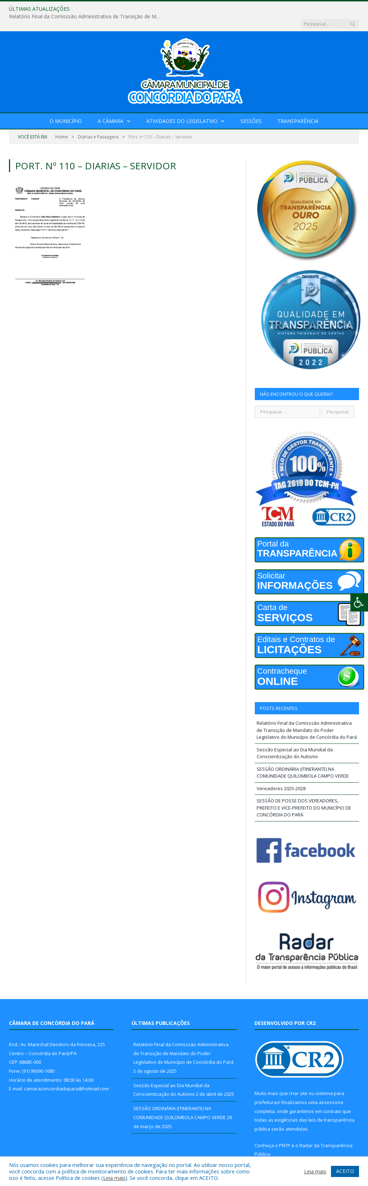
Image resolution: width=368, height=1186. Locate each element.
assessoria (331, 1087)
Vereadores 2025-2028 (281, 773)
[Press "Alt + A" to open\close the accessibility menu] (359, 602)
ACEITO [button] (345, 1171)
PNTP (284, 1130)
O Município (66, 106)
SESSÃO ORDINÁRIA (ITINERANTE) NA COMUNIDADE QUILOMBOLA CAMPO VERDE (303, 758)
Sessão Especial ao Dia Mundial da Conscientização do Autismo (295, 738)
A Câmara (110, 106)
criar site (298, 1078)
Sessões (251, 106)
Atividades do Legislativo (181, 106)
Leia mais (114, 1177)
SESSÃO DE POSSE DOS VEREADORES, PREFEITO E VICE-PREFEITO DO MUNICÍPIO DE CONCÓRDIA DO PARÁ (304, 793)
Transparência (297, 106)
